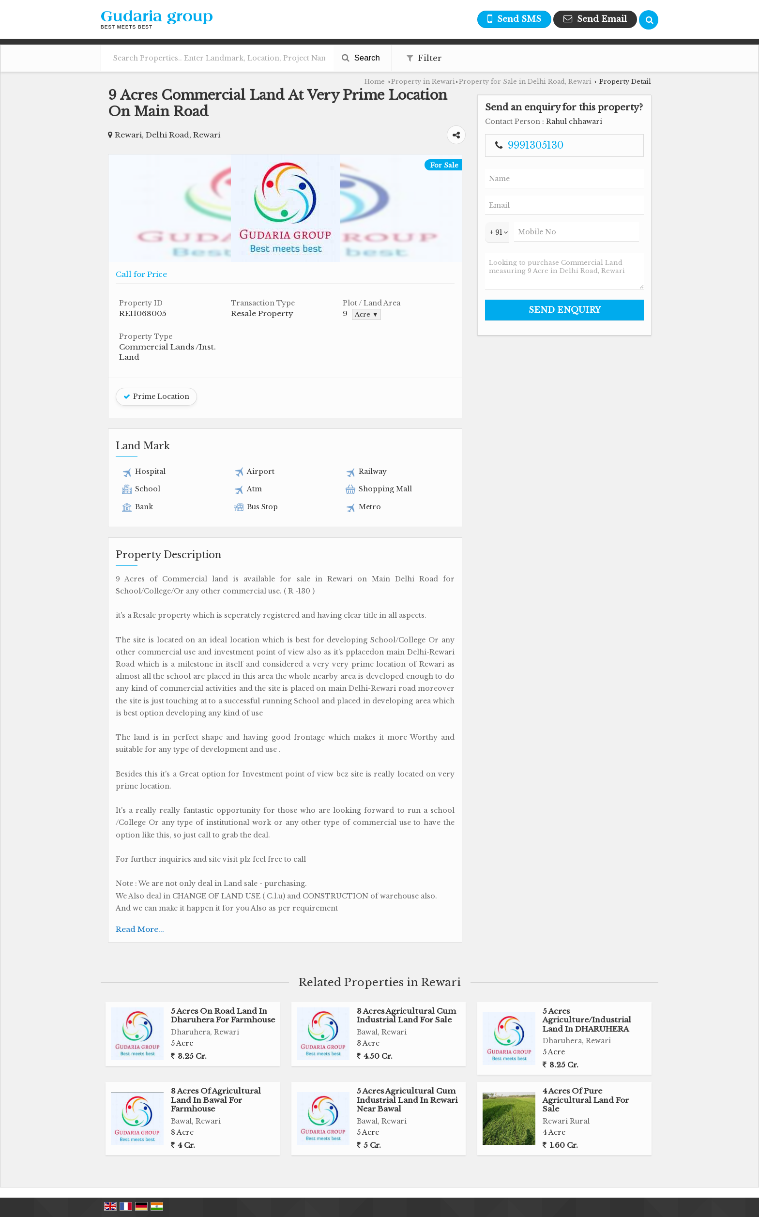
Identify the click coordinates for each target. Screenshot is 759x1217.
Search (361, 57)
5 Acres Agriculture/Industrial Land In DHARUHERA (587, 1020)
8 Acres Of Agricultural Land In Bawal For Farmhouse (216, 1099)
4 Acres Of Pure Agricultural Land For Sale (586, 1099)
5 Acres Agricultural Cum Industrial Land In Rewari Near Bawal (407, 1099)
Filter (424, 58)
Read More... (140, 929)
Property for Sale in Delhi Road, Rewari (525, 81)
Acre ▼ (366, 314)
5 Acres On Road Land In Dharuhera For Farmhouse (223, 1015)
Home (374, 81)
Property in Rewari (423, 81)
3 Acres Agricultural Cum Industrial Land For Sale (406, 1015)
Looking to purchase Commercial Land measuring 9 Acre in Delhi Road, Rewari (564, 271)
